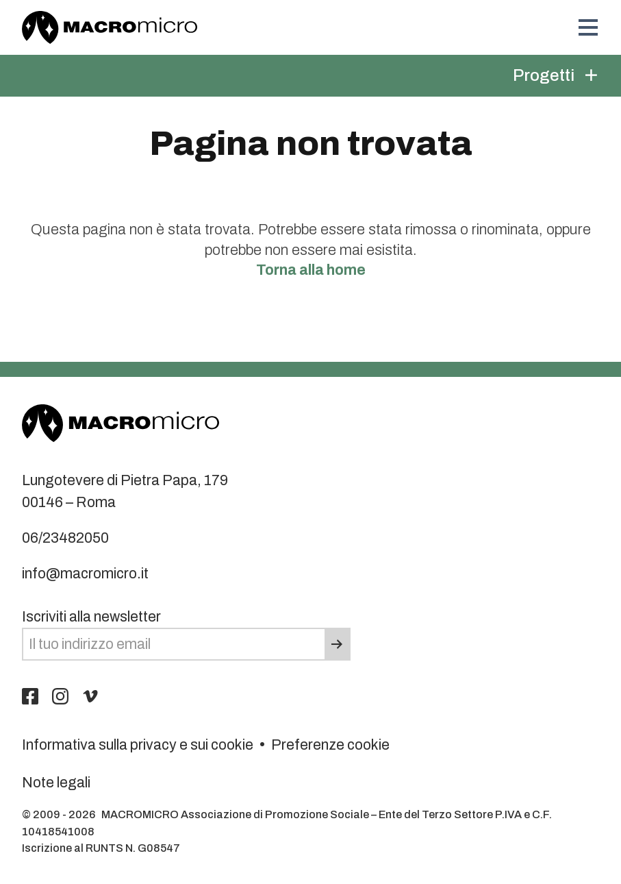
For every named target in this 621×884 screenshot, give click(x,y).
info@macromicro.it (85, 573)
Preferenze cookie (330, 744)
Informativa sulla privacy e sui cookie (137, 744)
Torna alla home (311, 270)
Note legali (56, 782)
